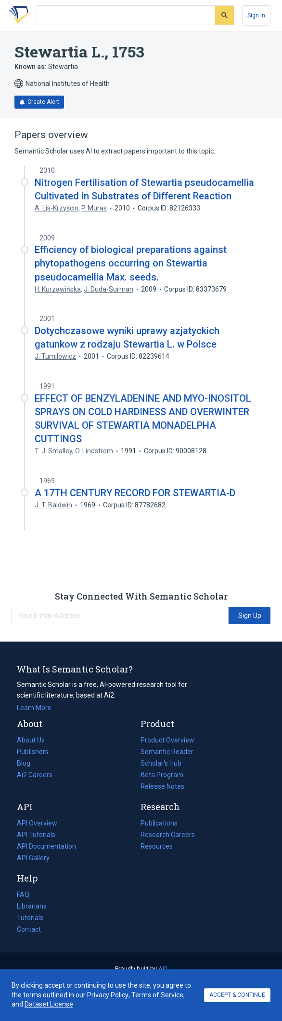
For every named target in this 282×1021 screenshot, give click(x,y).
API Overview (37, 823)
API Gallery (33, 858)
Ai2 (162, 968)
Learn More (34, 708)
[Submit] (224, 15)
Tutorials (30, 918)
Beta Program (162, 775)
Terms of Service (157, 995)
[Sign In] (256, 15)
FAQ (23, 894)
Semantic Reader (167, 751)
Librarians (32, 906)
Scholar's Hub (161, 763)
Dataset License (49, 1004)
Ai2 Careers (34, 775)
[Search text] (125, 15)
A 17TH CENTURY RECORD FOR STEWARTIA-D (135, 493)
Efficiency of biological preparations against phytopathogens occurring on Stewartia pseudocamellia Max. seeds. (131, 263)
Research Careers (168, 834)
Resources (157, 846)
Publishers (33, 751)
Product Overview (167, 740)
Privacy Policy (107, 995)
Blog (27, 763)
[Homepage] (19, 15)
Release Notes (162, 786)
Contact (29, 929)
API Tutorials (36, 835)
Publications (159, 823)
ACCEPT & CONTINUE (237, 995)
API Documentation (46, 846)
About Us (31, 740)
